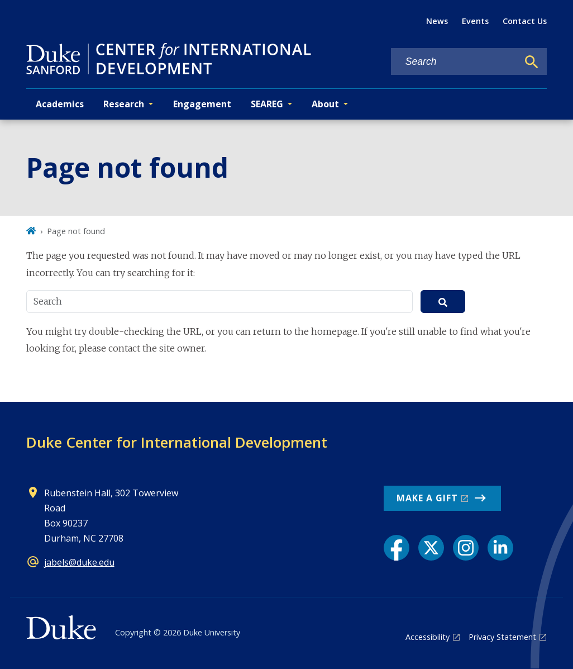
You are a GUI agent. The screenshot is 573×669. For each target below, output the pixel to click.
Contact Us (525, 21)
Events (475, 21)
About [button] (325, 104)
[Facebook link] (396, 548)
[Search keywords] (454, 62)
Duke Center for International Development (176, 442)
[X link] (431, 548)
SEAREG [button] (267, 104)
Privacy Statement (502, 637)
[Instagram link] (466, 548)
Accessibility (427, 637)
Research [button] (123, 104)
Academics (60, 104)
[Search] (531, 62)
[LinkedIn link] (500, 548)
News (437, 21)
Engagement (202, 104)
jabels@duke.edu (79, 562)
